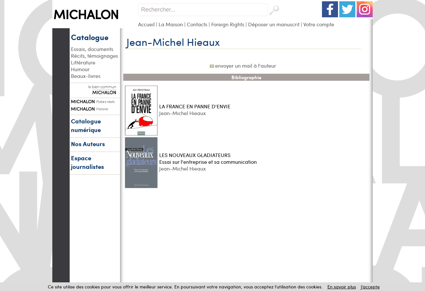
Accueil (146, 24)
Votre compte (318, 24)
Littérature (83, 62)
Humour (80, 69)
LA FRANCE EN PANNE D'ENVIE (194, 106)
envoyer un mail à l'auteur (245, 65)
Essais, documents (92, 49)
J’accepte (370, 287)
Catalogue (89, 36)
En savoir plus (341, 287)
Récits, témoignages (94, 55)
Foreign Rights (227, 24)
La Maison (171, 24)
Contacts (197, 24)
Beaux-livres (85, 75)
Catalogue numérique (86, 125)
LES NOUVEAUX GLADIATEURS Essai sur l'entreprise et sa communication (208, 158)
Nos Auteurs (88, 143)
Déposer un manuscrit (273, 24)
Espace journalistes (87, 162)
